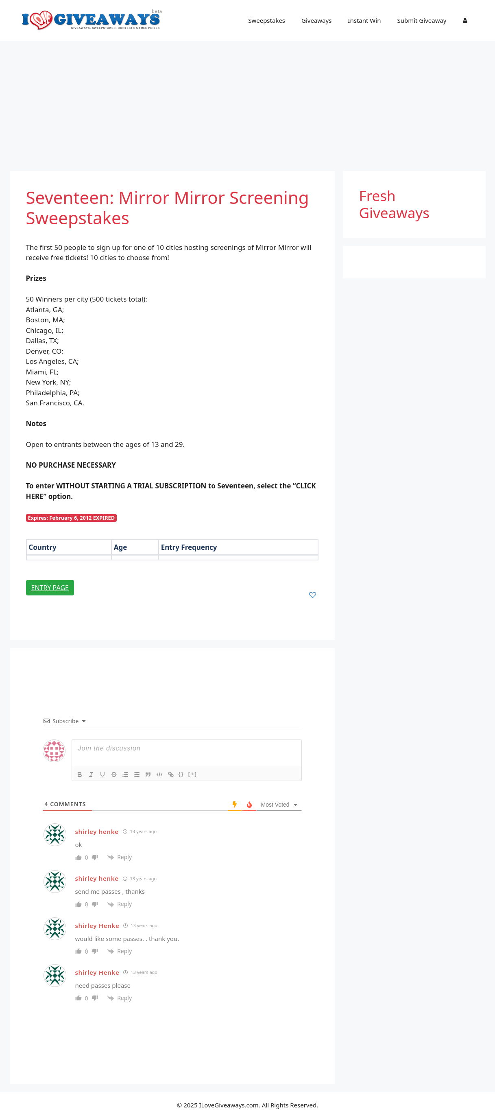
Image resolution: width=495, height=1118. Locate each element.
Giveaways (316, 20)
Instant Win (364, 20)
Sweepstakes (266, 20)
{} (181, 774)
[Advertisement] (248, 102)
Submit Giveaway (421, 20)
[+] (192, 774)
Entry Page (50, 587)
